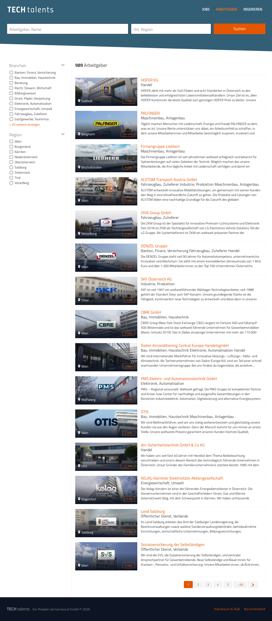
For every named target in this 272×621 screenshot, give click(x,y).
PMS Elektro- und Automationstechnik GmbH (179, 379)
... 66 (240, 584)
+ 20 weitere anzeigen (24, 124)
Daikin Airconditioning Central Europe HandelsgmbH (185, 345)
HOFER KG (149, 80)
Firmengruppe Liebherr (160, 146)
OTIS (145, 412)
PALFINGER (150, 113)
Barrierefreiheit (254, 608)
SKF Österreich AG (156, 279)
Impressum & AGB (227, 608)
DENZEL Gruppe (154, 246)
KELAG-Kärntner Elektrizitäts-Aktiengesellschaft (182, 478)
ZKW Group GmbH (156, 213)
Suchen (239, 29)
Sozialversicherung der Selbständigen (173, 544)
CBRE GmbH (151, 312)
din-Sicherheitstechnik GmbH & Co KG (173, 445)
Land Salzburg (153, 511)
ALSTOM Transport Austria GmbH (169, 179)
